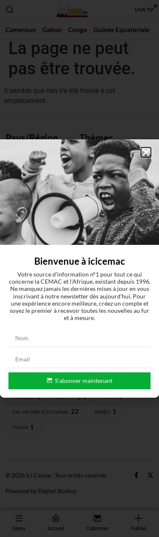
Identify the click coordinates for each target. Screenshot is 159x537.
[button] (146, 152)
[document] (79, 268)
